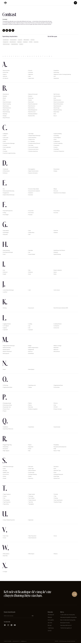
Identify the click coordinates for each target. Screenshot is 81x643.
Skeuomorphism (13, 39)
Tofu (4, 498)
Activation (30, 72)
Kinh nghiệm (51, 620)
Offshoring (5, 385)
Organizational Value (7, 387)
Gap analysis (6, 230)
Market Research (7, 347)
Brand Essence (31, 106)
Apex (29, 76)
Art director (5, 78)
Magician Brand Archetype (9, 345)
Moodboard (31, 353)
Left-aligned (6, 325)
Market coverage (6, 44)
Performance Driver (7, 405)
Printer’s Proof (6, 409)
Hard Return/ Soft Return (59, 250)
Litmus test (56, 327)
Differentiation (26, 39)
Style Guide (56, 476)
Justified (5, 292)
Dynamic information (33, 173)
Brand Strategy (6, 111)
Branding (5, 113)
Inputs (55, 272)
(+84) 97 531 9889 (7, 641)
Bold (55, 98)
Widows (56, 553)
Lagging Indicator (7, 323)
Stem (55, 472)
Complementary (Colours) (34, 143)
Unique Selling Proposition (9, 520)
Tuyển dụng (51, 628)
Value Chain (5, 535)
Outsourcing (56, 387)
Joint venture (57, 290)
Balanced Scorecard (32, 94)
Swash (4, 478)
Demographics (31, 169)
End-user (56, 190)
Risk (29, 450)
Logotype (30, 329)
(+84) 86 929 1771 (16, 641)
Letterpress (56, 325)
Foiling (4, 212)
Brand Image (56, 107)
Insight (4, 274)
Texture (5, 496)
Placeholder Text (7, 407)
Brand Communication (59, 102)
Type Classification (58, 500)
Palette (30, 403)
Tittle (55, 496)
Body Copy (30, 98)
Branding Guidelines (32, 113)
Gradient (21, 44)
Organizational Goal (58, 385)
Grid (29, 234)
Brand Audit (31, 102)
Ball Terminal (57, 94)
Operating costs (32, 385)
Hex (29, 252)
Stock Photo (6, 474)
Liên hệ (49, 630)
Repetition (30, 446)
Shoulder (5, 470)
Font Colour (31, 212)
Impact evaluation (58, 270)
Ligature (5, 327)
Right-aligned (6, 450)
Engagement (6, 192)
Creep (4, 149)
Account (30, 70)
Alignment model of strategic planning (62, 74)
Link (29, 327)
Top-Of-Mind (31, 498)
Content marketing (58, 143)
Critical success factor (33, 149)
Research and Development (60, 446)
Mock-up (30, 351)
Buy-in (55, 115)
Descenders (56, 169)
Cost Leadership (7, 147)
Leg (29, 325)
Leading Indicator (58, 323)
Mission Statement (7, 351)
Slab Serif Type (57, 470)
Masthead (56, 347)
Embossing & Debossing (8, 190)
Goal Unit (56, 230)
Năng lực (50, 617)
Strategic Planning (32, 474)
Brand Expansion (57, 106)
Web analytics (6, 553)
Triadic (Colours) (32, 500)
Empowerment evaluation (34, 190)
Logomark (20, 39)
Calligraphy (5, 133)
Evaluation (30, 192)
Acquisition (56, 70)
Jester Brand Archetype (8, 290)
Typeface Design (58, 502)
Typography (31, 504)
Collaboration (57, 141)
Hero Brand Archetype (8, 252)
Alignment (30, 74)
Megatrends (31, 349)
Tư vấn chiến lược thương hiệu (67, 614)
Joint (29, 290)
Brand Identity (31, 107)
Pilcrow (30, 405)
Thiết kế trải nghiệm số (66, 628)
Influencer (5, 272)
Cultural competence (33, 151)
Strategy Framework (58, 474)
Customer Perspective (59, 151)
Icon (4, 270)
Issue (29, 274)
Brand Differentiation (58, 104)
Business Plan (31, 115)
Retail (29, 448)
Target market (31, 494)
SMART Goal (6, 472)
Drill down (5, 173)
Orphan (30, 387)
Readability (56, 444)
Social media (31, 472)
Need (4, 369)
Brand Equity (6, 106)
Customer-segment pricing (9, 153)
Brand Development (32, 104)
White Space (31, 553)
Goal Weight (6, 232)
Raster (30, 444)
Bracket (30, 100)
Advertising (56, 72)
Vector (55, 535)
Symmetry (30, 478)
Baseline (5, 96)
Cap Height (31, 133)
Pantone (56, 403)
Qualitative (5, 427)
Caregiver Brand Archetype (34, 135)
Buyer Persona (6, 117)
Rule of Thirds (57, 450)
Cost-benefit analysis (33, 147)
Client (55, 139)
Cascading (56, 135)
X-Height (5, 571)
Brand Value (56, 111)
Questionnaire (5, 39)
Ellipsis (55, 189)
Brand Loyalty (6, 109)
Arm (55, 76)
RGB (55, 448)
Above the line (6, 70)
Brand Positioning (58, 109)
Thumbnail (30, 496)
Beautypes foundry (65, 622)
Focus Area (30, 210)
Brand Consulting (7, 104)
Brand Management (32, 109)
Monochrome (57, 351)
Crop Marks (56, 149)
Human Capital (31, 254)
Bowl (4, 100)
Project (4, 411)
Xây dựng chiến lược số (65, 625)
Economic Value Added (33, 189)
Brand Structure (31, 111)
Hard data (30, 250)
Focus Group (57, 210)
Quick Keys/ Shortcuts (8, 428)
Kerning (5, 308)
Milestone (56, 349)
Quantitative (31, 427)
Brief (55, 113)
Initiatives (30, 272)
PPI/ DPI (56, 407)
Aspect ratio (31, 78)
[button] (75, 2)
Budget (5, 115)
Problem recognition (32, 409)
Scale (4, 468)
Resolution (5, 448)
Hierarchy (56, 252)
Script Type (31, 468)
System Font (57, 478)
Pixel (55, 405)
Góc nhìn (50, 622)
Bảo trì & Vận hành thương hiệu (67, 620)
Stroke (29, 476)
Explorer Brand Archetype (8, 194)
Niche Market (31, 369)
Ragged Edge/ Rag (7, 444)
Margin (29, 345)
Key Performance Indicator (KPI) (61, 308)
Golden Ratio (31, 232)
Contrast (5, 145)
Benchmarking (57, 96)
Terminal (32, 39)
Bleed (4, 98)
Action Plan (5, 72)
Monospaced (6, 353)
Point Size (30, 407)
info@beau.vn (23, 641)
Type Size (30, 502)
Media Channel (6, 349)
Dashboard (5, 169)
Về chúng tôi (51, 614)
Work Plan (5, 555)
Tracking (56, 498)
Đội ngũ (49, 625)
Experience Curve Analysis (60, 192)
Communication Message (9, 143)
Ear (4, 189)
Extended (30, 194)
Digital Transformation (33, 171)
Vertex (4, 537)
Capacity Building (14, 44)
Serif (55, 468)
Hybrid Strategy (57, 254)
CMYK (4, 141)
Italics (55, 274)
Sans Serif (30, 466)
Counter (56, 147)
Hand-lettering (6, 250)
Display (55, 171)
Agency (5, 74)
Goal (29, 230)
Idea (29, 270)
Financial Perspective (8, 210)
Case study (5, 137)
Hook (4, 254)
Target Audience (7, 494)
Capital (4, 135)
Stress (4, 476)
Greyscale (5, 234)
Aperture (5, 76)
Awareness (56, 78)
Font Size (56, 212)
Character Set (31, 139)
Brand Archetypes (7, 102)
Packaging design (7, 403)
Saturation (56, 466)
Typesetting (6, 504)
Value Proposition (32, 535)
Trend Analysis (6, 500)
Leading (30, 323)
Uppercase (30, 520)
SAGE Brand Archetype (8, 466)
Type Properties (6, 502)
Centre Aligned (57, 137)
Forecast (30, 214)
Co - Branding (31, 141)
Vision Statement (32, 537)
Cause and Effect (32, 137)
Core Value (30, 145)
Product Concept (58, 409)
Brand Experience (7, 107)
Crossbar (5, 151)
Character (5, 139)
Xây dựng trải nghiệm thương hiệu (68, 617)
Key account (31, 308)
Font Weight (6, 214)
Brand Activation (57, 100)
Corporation (56, 145)
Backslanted (6, 94)
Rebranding (5, 446)
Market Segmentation (33, 347)
